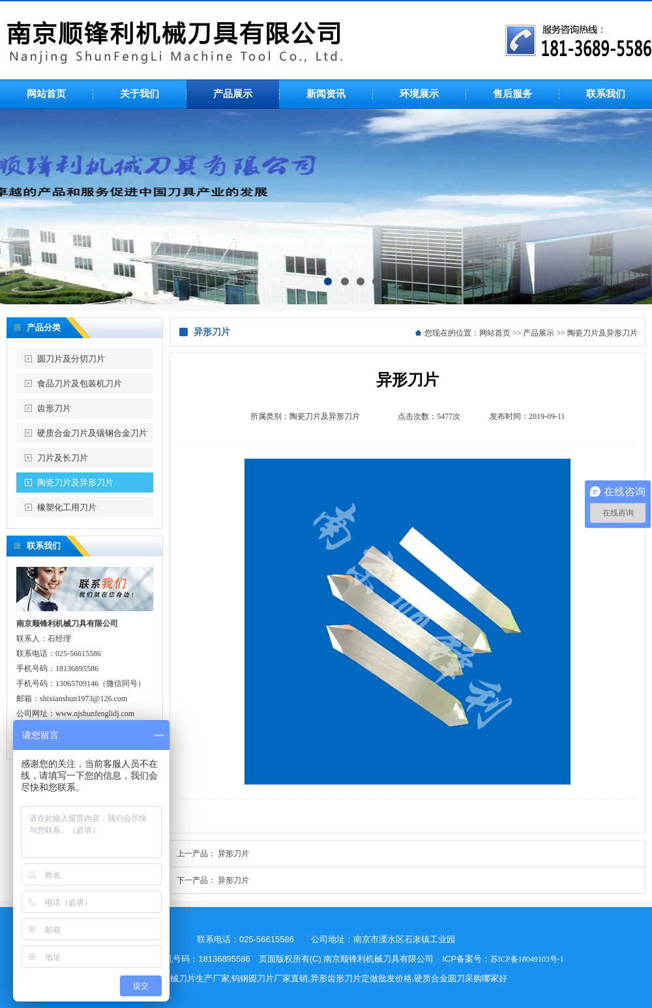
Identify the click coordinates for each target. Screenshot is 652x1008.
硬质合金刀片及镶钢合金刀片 (92, 433)
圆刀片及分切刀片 (71, 359)
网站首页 (495, 333)
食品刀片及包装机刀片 (79, 383)
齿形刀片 (54, 408)
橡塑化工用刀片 (66, 507)
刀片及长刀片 (62, 458)
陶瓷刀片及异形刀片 (75, 482)
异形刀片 (233, 853)
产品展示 (538, 333)
